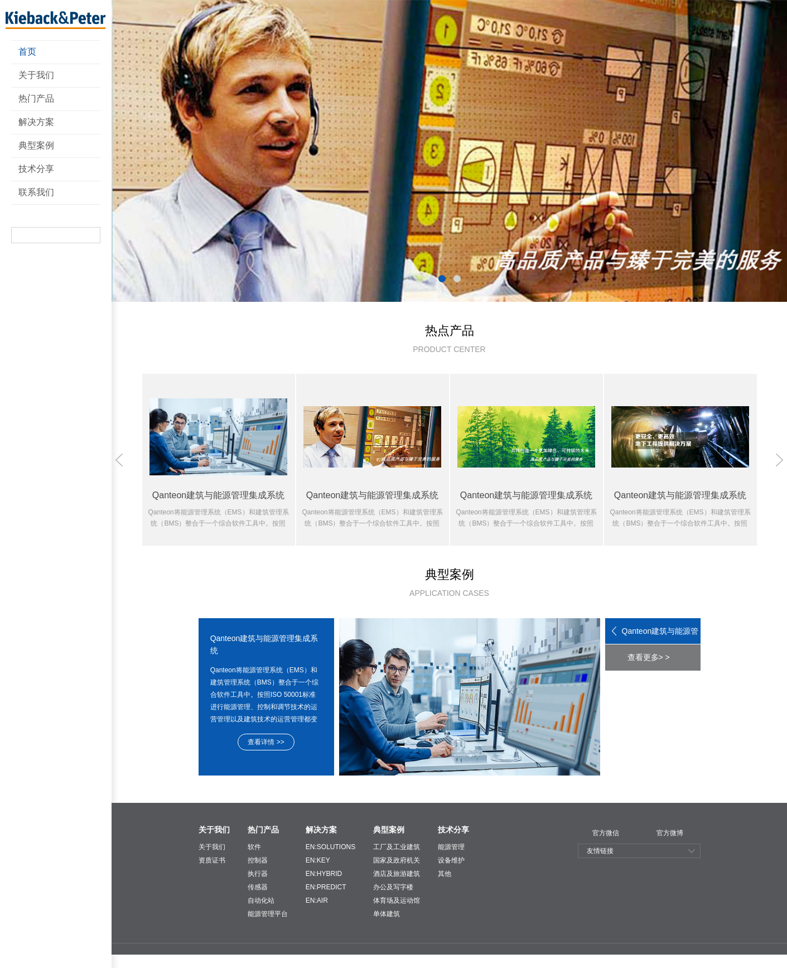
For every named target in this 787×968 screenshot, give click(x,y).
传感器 (258, 887)
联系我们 (36, 192)
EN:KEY (318, 860)
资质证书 (212, 860)
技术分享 (36, 169)
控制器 (258, 860)
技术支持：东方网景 (698, 962)
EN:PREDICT (326, 887)
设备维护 (451, 860)
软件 (254, 847)
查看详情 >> (266, 742)
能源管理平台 (268, 914)
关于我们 (36, 75)
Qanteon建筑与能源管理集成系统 (660, 635)
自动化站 (261, 900)
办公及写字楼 (393, 887)
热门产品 (36, 98)
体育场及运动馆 (396, 900)
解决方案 (36, 122)
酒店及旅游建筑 (396, 874)
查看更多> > (648, 657)
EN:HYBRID (324, 874)
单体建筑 (386, 914)
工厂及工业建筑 (396, 847)
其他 (444, 874)
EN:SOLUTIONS (330, 847)
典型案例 (36, 145)
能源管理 (451, 847)
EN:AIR (317, 900)
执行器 (258, 874)
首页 (27, 51)
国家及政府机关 (396, 860)
